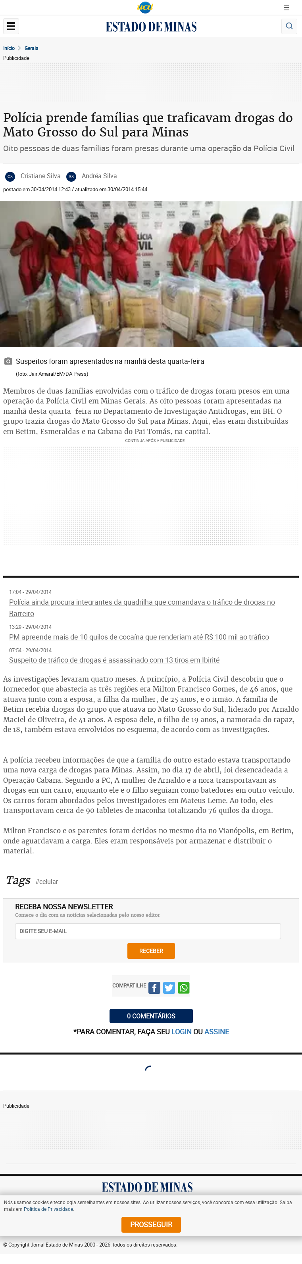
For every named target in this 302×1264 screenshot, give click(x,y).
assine (216, 1031)
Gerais (31, 48)
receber (151, 951)
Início (9, 48)
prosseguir (151, 1224)
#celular (46, 881)
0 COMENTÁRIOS (151, 1016)
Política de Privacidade (48, 1209)
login (182, 1031)
